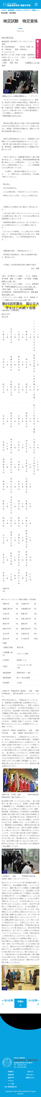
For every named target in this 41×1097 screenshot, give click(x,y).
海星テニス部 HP (9, 281)
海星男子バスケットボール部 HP (23, 286)
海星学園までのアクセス (12, 116)
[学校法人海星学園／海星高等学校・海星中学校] (17, 5)
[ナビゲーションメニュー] (36, 4)
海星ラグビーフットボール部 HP (17, 300)
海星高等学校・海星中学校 (26, 1060)
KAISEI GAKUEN (23, 1091)
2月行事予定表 (8, 37)
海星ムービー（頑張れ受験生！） (15, 96)
